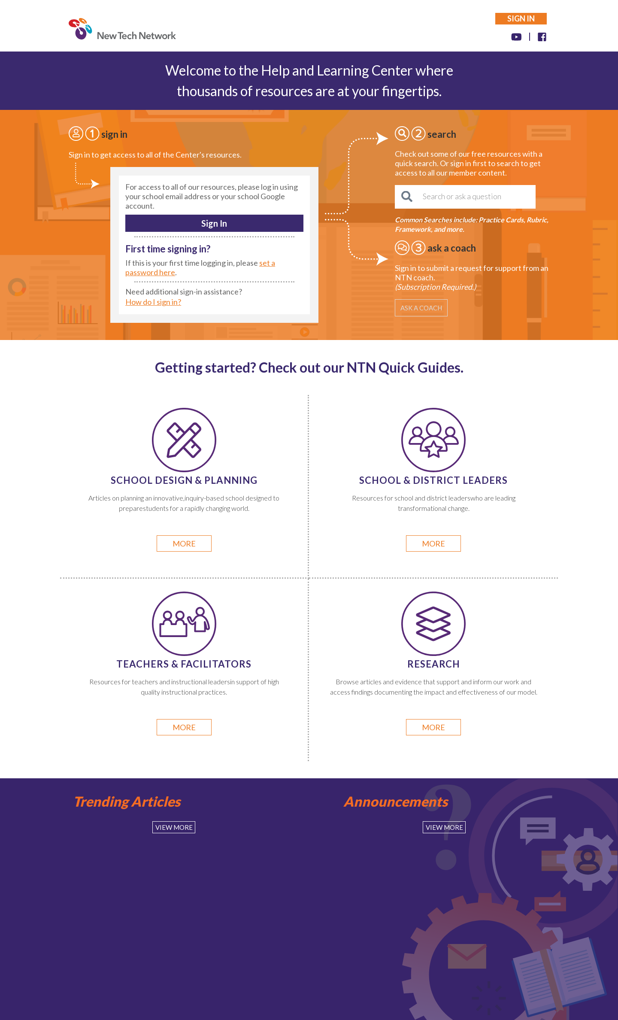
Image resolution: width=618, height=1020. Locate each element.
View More (174, 827)
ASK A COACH (421, 308)
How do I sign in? (153, 302)
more (184, 543)
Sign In (214, 223)
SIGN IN (521, 18)
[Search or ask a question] (465, 197)
